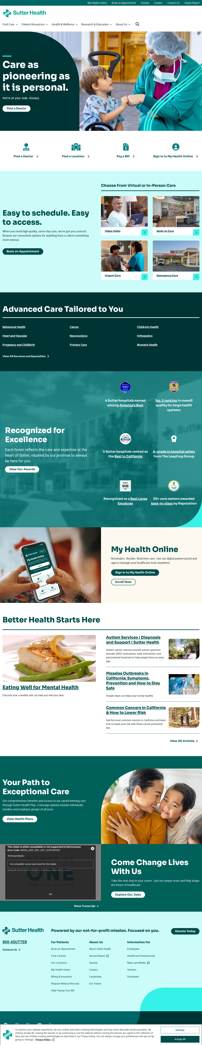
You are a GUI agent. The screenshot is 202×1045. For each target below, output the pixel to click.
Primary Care (78, 345)
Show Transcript (86, 906)
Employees (133, 949)
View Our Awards (22, 469)
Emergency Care (167, 275)
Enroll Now (123, 582)
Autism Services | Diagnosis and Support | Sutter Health (133, 640)
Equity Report (192, 3)
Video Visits (112, 231)
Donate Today (185, 931)
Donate (145, 3)
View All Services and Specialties (24, 356)
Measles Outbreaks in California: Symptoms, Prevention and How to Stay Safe (133, 681)
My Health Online (97, 3)
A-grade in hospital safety (174, 452)
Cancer (74, 327)
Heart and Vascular (15, 336)
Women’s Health (147, 345)
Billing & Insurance (61, 976)
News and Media (139, 962)
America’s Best (131, 405)
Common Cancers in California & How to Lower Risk (136, 710)
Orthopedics (144, 336)
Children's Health (148, 327)
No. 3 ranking (166, 401)
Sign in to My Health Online (135, 572)
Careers (158, 3)
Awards (93, 962)
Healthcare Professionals (141, 956)
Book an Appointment (124, 3)
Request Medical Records (65, 983)
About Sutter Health (100, 949)
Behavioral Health (14, 327)
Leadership (95, 976)
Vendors (131, 969)
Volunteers (133, 976)
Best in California (128, 456)
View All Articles (182, 741)
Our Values (95, 983)
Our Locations (59, 962)
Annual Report (99, 956)
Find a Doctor (16, 108)
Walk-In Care (165, 231)
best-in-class (162, 503)
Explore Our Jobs (128, 894)
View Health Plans (20, 819)
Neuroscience (78, 336)
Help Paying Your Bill (62, 990)
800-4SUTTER (15, 941)
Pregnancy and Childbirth (19, 345)
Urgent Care (113, 275)
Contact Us (173, 3)
